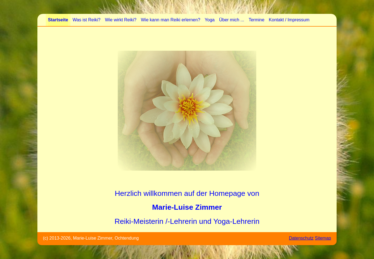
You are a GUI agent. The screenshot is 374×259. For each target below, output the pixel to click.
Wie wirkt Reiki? (121, 19)
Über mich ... (231, 19)
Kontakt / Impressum (289, 19)
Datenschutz (301, 238)
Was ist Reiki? (87, 19)
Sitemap (323, 238)
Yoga (210, 19)
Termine (256, 19)
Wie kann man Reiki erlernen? (170, 19)
